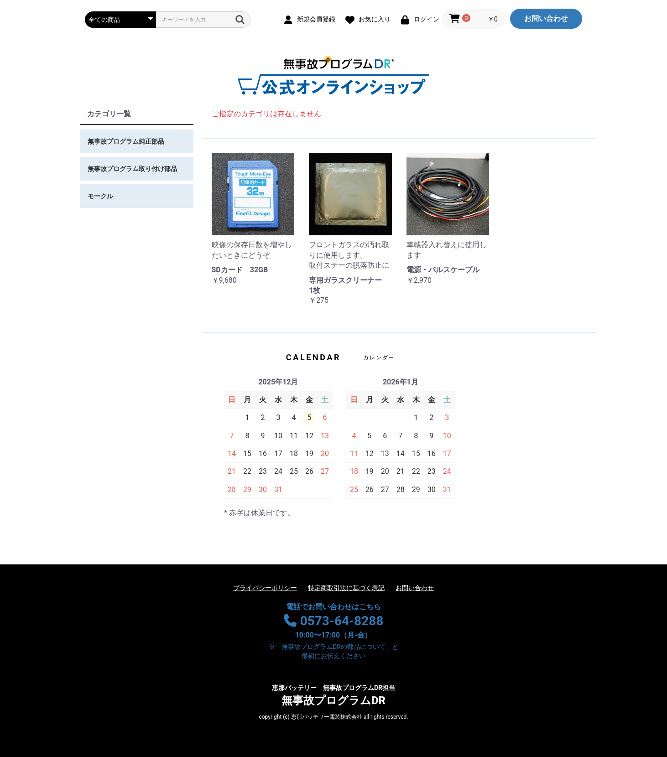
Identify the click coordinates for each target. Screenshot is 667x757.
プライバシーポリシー (265, 587)
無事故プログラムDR (333, 695)
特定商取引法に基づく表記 (346, 587)
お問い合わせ (546, 18)
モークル (100, 196)
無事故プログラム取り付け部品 (132, 168)
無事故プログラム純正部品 (126, 141)
